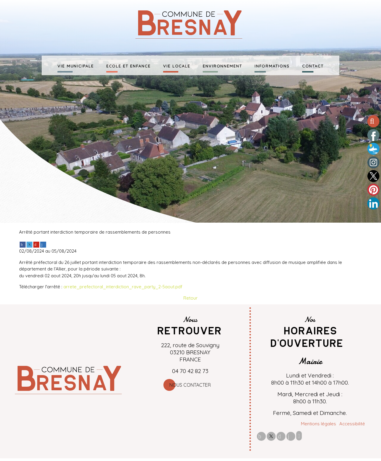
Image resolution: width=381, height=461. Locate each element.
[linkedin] (43, 244)
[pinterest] (36, 244)
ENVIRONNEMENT (222, 65)
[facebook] (23, 244)
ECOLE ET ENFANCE (128, 65)
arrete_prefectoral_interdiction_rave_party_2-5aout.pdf (122, 286)
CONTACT (313, 65)
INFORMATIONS (272, 65)
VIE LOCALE (176, 65)
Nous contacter (190, 385)
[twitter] (29, 244)
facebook (261, 436)
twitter (271, 436)
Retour (190, 298)
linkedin (290, 436)
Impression (299, 435)
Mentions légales (318, 424)
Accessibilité (352, 424)
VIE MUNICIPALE (75, 65)
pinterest (281, 436)
